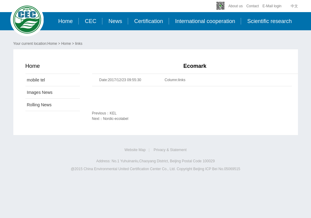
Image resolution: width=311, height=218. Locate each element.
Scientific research (269, 21)
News (115, 21)
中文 (294, 6)
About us (235, 6)
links (78, 43)
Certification (148, 21)
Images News (40, 92)
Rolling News (39, 104)
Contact (252, 6)
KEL (113, 113)
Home (65, 21)
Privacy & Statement (170, 150)
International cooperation (205, 21)
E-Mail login (272, 6)
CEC (90, 21)
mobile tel (36, 80)
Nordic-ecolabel (115, 119)
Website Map (135, 150)
